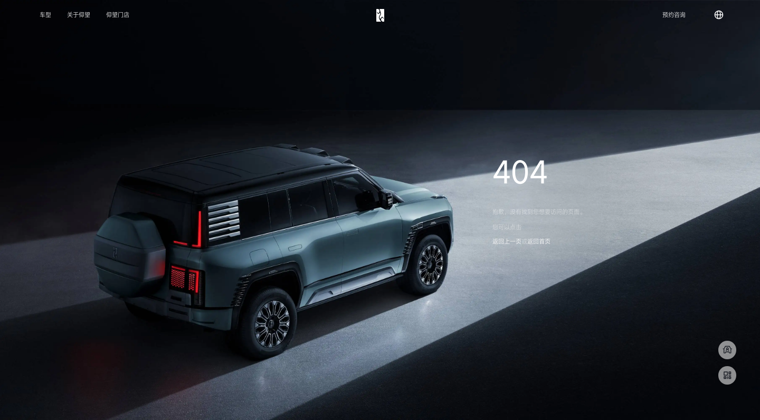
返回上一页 (506, 242)
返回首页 (538, 242)
